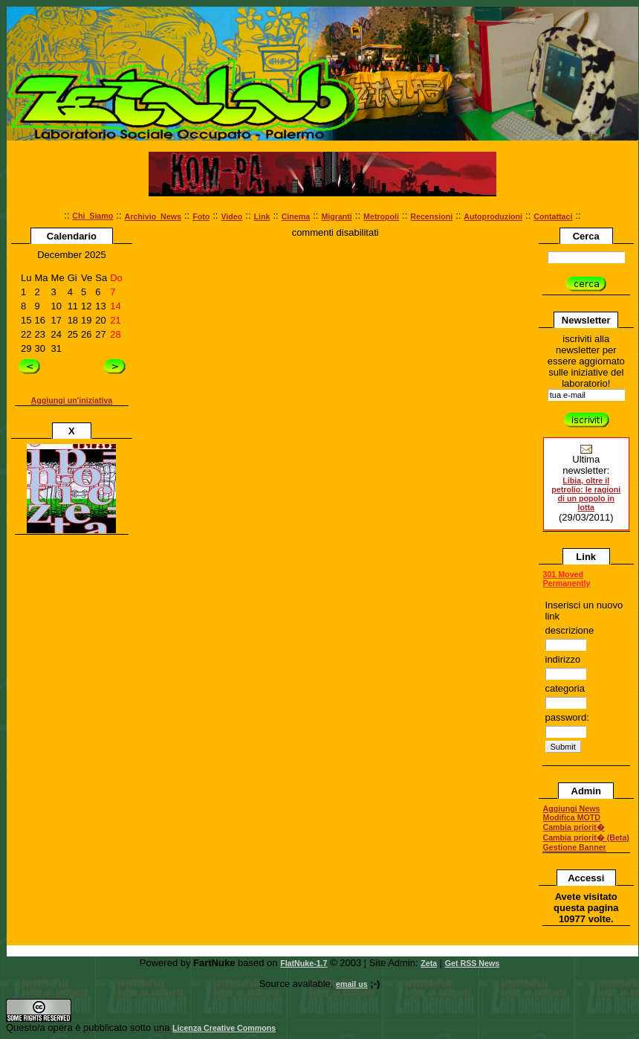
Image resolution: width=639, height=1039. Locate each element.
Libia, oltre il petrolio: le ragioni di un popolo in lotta (585, 494)
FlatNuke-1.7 (303, 963)
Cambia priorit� (574, 827)
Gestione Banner (574, 847)
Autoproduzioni (493, 216)
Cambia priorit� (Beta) (586, 837)
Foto (201, 216)
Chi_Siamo (92, 215)
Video (231, 216)
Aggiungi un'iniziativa (72, 400)
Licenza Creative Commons (224, 1027)
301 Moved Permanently (567, 579)
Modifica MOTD (572, 817)
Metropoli (381, 216)
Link (262, 216)
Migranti (336, 216)
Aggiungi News (571, 808)
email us (352, 984)
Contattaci (552, 216)
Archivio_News (153, 216)
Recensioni (431, 216)
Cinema (296, 216)
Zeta (429, 963)
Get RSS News (472, 963)
